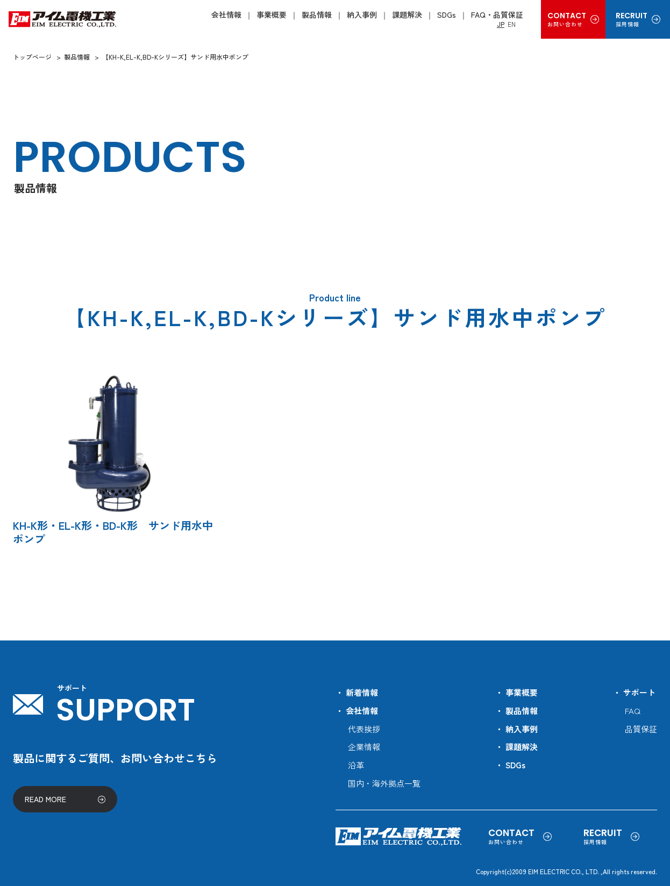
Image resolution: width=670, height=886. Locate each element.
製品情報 (317, 14)
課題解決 (407, 14)
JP (500, 23)
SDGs (446, 14)
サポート (639, 692)
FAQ (632, 710)
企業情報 (364, 746)
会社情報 (226, 14)
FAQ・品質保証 (497, 14)
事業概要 (271, 14)
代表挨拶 (364, 728)
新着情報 (362, 692)
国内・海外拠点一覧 (384, 783)
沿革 (356, 764)
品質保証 (641, 728)
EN (512, 23)
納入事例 (362, 14)
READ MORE (45, 799)
